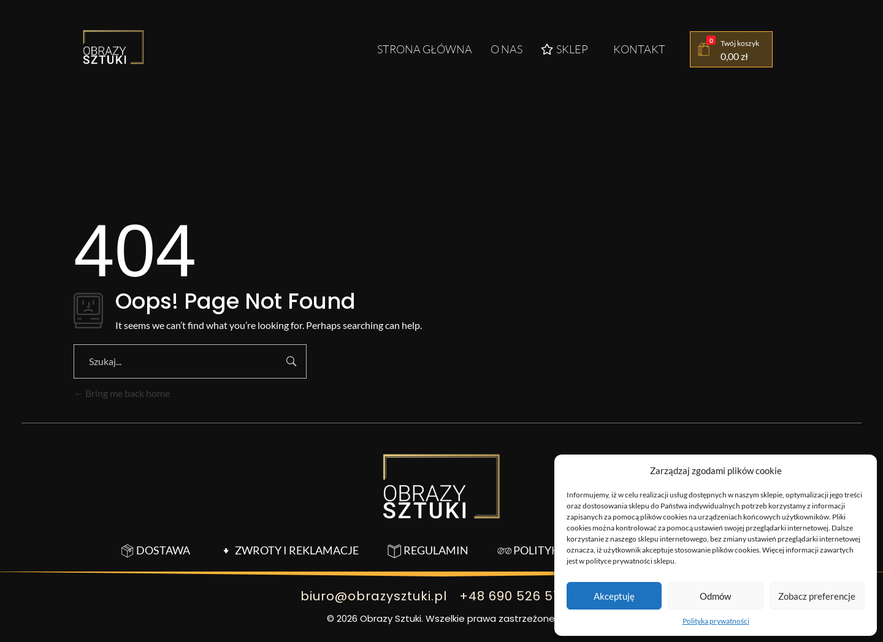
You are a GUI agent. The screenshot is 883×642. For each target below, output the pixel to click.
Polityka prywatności (715, 620)
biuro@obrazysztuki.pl (373, 596)
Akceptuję (614, 596)
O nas (506, 49)
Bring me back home (122, 393)
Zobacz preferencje (816, 596)
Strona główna (424, 49)
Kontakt (639, 49)
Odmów (715, 596)
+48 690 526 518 (512, 596)
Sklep (564, 49)
